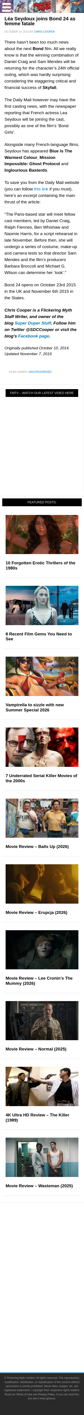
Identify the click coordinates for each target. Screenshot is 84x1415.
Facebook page (33, 336)
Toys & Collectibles (51, 1312)
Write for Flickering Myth (51, 1350)
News (51, 1229)
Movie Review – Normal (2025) (36, 1049)
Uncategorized (40, 371)
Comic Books (51, 1296)
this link (41, 189)
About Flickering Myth (50, 1334)
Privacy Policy (46, 1394)
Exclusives (51, 1266)
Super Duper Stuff (33, 323)
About (51, 1327)
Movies (51, 1281)
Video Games (51, 1304)
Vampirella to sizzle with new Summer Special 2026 (35, 707)
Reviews (51, 1236)
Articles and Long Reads (51, 1251)
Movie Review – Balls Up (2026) (37, 846)
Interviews (51, 1259)
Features (51, 1244)
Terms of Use (24, 1394)
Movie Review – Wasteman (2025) (39, 1185)
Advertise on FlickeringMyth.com (51, 1342)
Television (51, 1288)
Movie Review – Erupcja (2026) (36, 912)
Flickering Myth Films (51, 1320)
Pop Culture (51, 1274)
